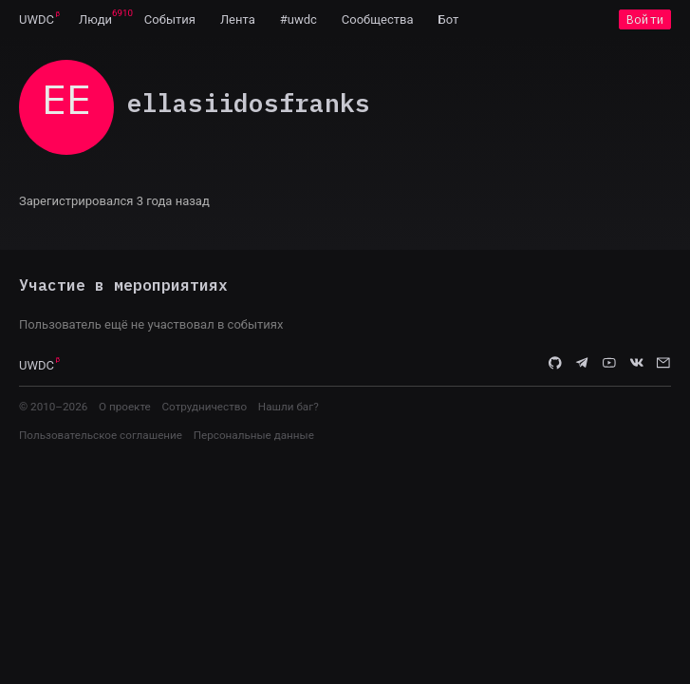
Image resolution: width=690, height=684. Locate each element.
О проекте (125, 406)
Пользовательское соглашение (100, 435)
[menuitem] (36, 19)
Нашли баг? (288, 406)
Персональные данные (254, 435)
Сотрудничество (204, 406)
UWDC (36, 19)
